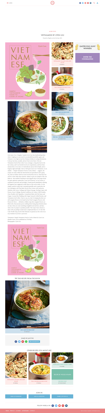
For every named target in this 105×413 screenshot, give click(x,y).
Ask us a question (39, 396)
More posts (52, 31)
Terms (7, 410)
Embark (85, 410)
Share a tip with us (62, 396)
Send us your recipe (16, 396)
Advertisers (25, 410)
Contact (32, 410)
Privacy (12, 410)
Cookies (18, 410)
